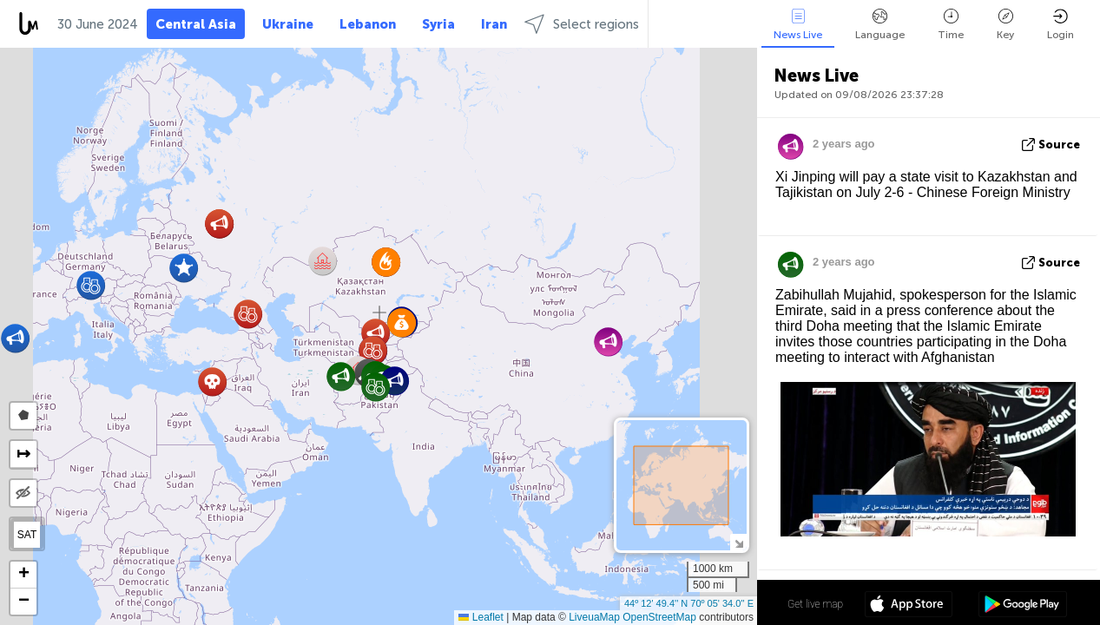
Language (880, 25)
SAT (26, 535)
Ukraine (287, 24)
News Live (798, 25)
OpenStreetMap (659, 617)
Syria (438, 24)
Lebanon (367, 24)
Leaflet (480, 617)
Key (1005, 25)
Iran (494, 24)
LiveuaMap (594, 617)
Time (951, 25)
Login (1060, 25)
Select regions (581, 24)
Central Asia (195, 24)
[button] (248, 314)
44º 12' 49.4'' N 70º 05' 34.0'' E (689, 603)
